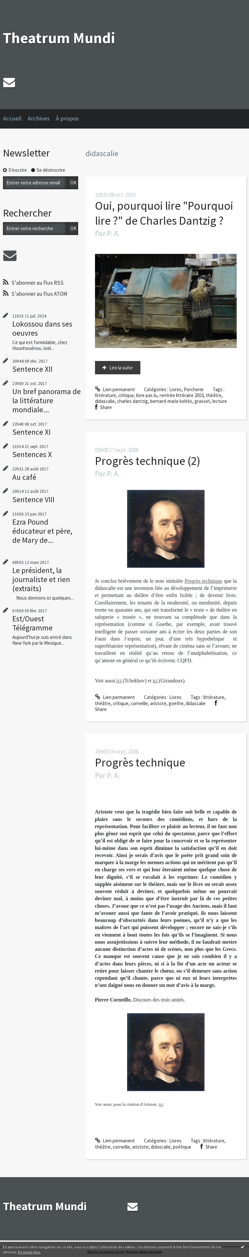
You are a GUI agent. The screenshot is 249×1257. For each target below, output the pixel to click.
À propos (67, 118)
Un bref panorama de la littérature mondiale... (46, 400)
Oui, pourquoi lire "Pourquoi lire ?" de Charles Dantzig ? (164, 213)
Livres (175, 389)
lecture (219, 401)
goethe (176, 703)
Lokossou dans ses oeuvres (42, 328)
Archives (39, 118)
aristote (158, 703)
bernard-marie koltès (171, 401)
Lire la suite (121, 368)
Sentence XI (31, 432)
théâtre (213, 395)
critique (126, 395)
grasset (202, 401)
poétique (182, 1147)
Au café (24, 477)
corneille (139, 703)
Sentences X (32, 454)
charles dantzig (132, 401)
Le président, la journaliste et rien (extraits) (41, 579)
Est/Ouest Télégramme (32, 623)
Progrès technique (203, 581)
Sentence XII (32, 369)
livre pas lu (146, 395)
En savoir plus (29, 1252)
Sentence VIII (33, 499)
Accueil (12, 118)
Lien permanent (115, 389)
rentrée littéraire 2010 (182, 395)
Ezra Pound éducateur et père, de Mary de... (42, 531)
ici (161, 1104)
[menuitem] (15, 119)
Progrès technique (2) (147, 461)
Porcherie (194, 389)
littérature (105, 395)
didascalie (105, 401)
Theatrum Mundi (59, 37)
